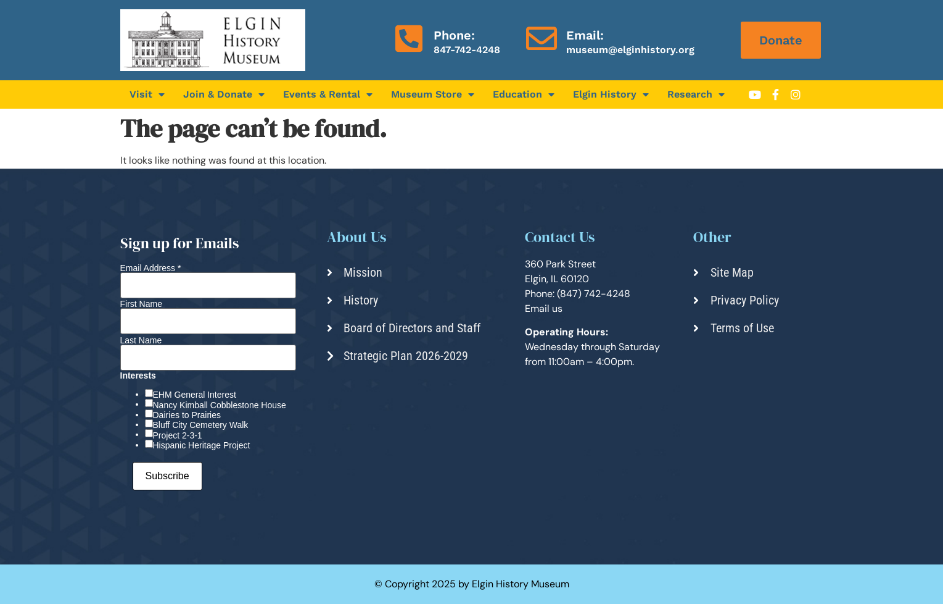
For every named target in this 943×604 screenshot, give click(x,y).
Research (696, 94)
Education (523, 94)
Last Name (141, 340)
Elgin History (611, 94)
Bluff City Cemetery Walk (201, 425)
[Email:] (541, 38)
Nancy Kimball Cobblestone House (219, 405)
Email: (585, 35)
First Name (141, 304)
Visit (147, 94)
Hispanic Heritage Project (201, 445)
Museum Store (432, 94)
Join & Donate (224, 94)
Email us (543, 308)
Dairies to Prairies (187, 415)
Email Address (150, 268)
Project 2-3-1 (177, 435)
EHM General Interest (194, 394)
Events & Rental (328, 94)
